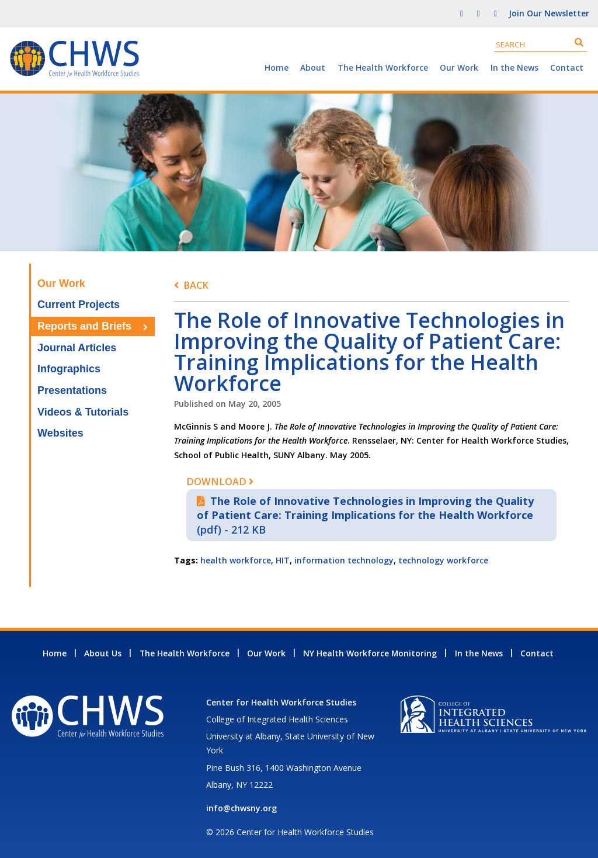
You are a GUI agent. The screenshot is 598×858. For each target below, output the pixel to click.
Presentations (72, 390)
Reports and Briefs (84, 326)
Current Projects (78, 304)
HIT (283, 560)
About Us (102, 653)
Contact (566, 67)
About (312, 67)
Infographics (68, 369)
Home (276, 67)
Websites (60, 433)
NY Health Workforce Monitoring (370, 653)
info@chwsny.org (241, 808)
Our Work (459, 67)
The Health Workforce (383, 67)
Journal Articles (76, 348)
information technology (344, 560)
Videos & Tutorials (82, 412)
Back (195, 285)
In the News (514, 67)
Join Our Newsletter (549, 13)
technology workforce (443, 560)
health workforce (235, 560)
